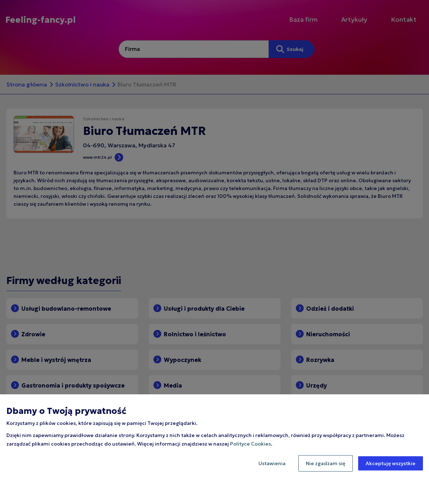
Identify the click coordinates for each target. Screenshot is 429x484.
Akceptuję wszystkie (390, 463)
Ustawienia (272, 463)
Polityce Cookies (250, 444)
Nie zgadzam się (325, 463)
